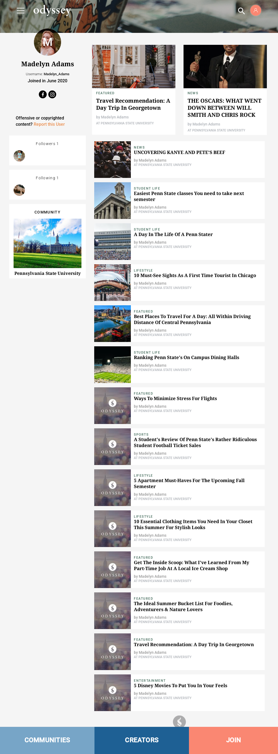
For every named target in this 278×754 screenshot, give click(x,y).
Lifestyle (143, 270)
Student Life (147, 188)
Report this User (49, 124)
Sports (141, 434)
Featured (105, 93)
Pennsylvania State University (47, 273)
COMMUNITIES (47, 740)
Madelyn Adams (115, 117)
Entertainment (150, 681)
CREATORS (142, 740)
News (193, 93)
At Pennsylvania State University (125, 123)
